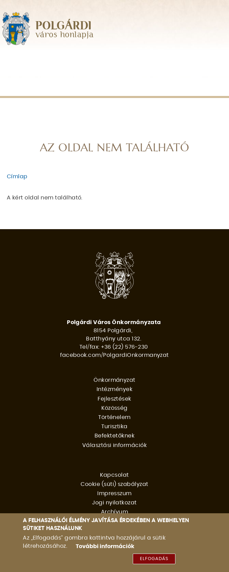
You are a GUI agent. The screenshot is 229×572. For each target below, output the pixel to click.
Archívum (114, 512)
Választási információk (46, 88)
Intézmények (85, 59)
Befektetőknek (121, 74)
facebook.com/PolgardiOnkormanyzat (114, 355)
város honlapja (64, 35)
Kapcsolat (114, 475)
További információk (105, 547)
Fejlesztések (134, 59)
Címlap (17, 176)
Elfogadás (154, 560)
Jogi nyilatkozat (114, 502)
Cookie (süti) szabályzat (114, 484)
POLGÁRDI (63, 25)
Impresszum (114, 493)
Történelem (27, 74)
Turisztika (71, 74)
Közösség (180, 59)
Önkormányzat (30, 59)
